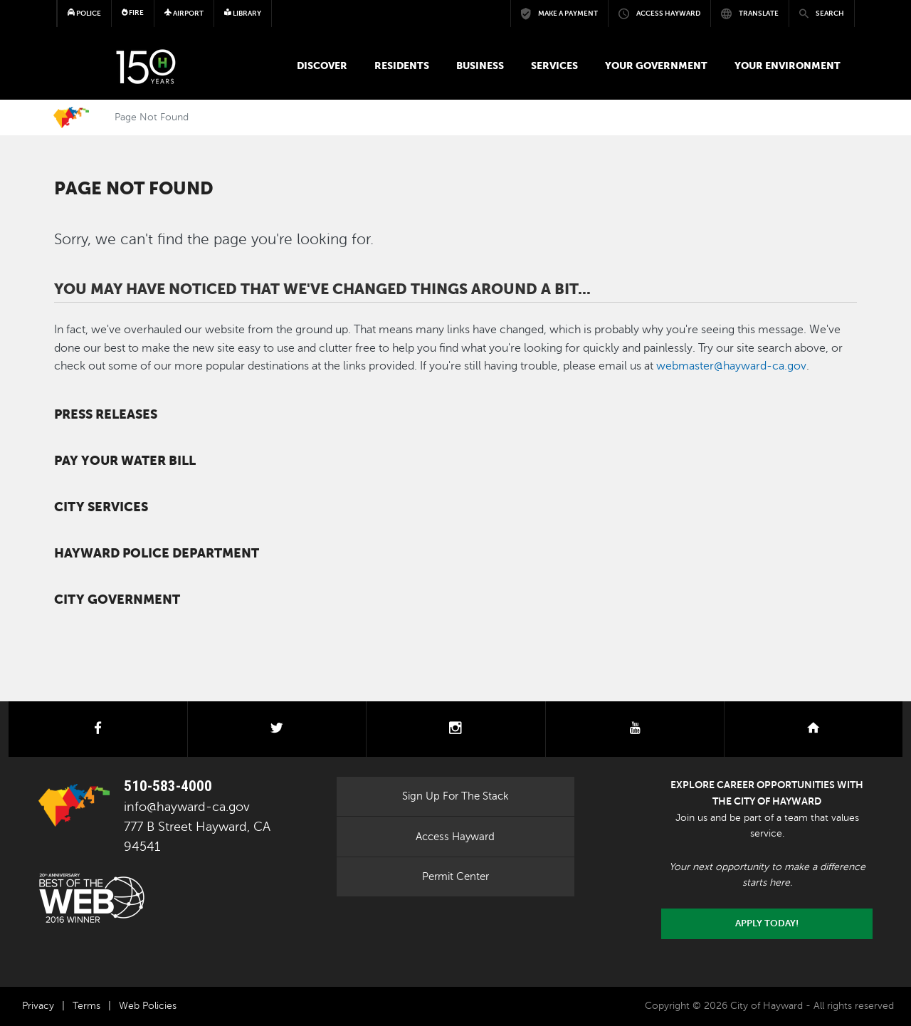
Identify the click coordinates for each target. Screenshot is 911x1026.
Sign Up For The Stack (455, 796)
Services (554, 65)
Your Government (656, 65)
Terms (86, 1005)
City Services (101, 507)
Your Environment (787, 65)
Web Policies (148, 1005)
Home (71, 117)
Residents (401, 65)
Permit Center (455, 876)
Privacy (38, 1005)
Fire (133, 12)
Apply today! (767, 923)
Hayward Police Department (156, 553)
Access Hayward (455, 836)
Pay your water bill (125, 461)
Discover (322, 65)
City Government (117, 599)
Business (480, 65)
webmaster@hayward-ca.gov (731, 366)
